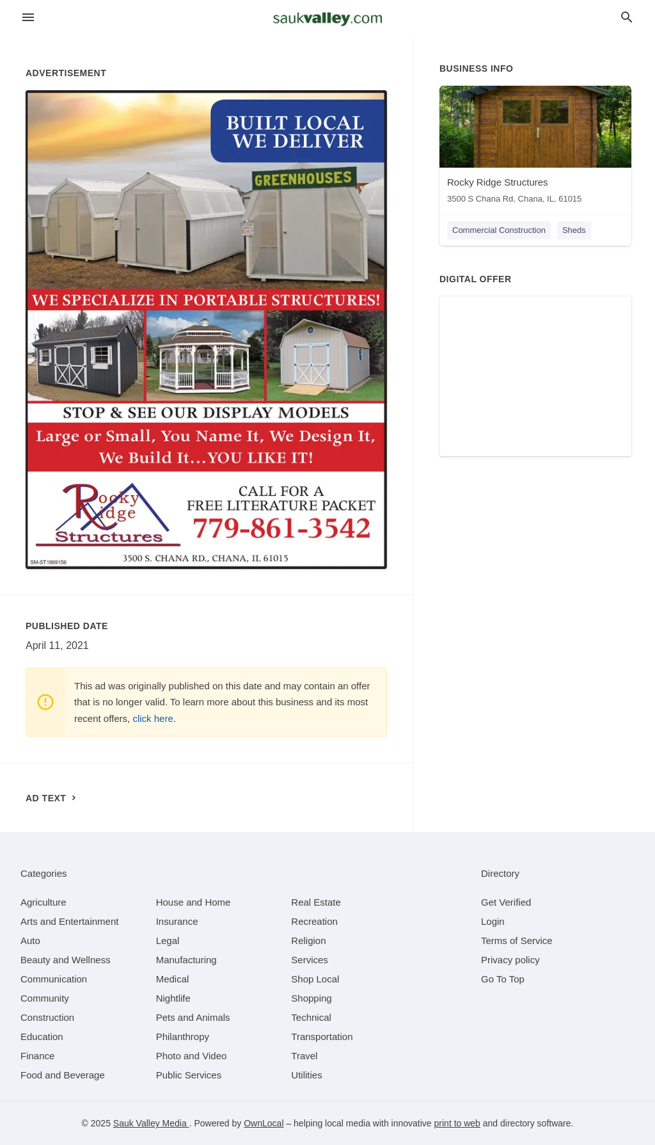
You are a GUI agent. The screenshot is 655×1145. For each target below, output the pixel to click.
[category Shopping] (311, 998)
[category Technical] (311, 1017)
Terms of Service (517, 940)
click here (152, 718)
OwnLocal (263, 1123)
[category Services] (309, 959)
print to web (457, 1123)
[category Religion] (308, 940)
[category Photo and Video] (191, 1055)
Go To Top (503, 978)
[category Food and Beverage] (62, 1074)
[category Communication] (53, 978)
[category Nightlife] (173, 998)
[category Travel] (304, 1055)
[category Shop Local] (315, 978)
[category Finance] (37, 1055)
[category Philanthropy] (182, 1036)
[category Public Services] (189, 1074)
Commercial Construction (499, 230)
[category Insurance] (177, 921)
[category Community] (44, 998)
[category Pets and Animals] (193, 1017)
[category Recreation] (314, 921)
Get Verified (506, 902)
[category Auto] (30, 940)
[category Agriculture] (43, 902)
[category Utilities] (306, 1074)
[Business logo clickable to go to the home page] (327, 19)
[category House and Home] (193, 902)
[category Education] (41, 1036)
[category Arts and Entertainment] (69, 921)
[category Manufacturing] (186, 959)
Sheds (574, 230)
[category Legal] (168, 940)
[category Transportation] (321, 1036)
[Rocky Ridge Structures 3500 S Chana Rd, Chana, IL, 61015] (535, 147)
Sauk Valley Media (151, 1123)
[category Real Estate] (316, 902)
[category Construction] (47, 1017)
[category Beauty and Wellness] (65, 959)
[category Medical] (172, 978)
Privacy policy (510, 959)
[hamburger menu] (28, 18)
